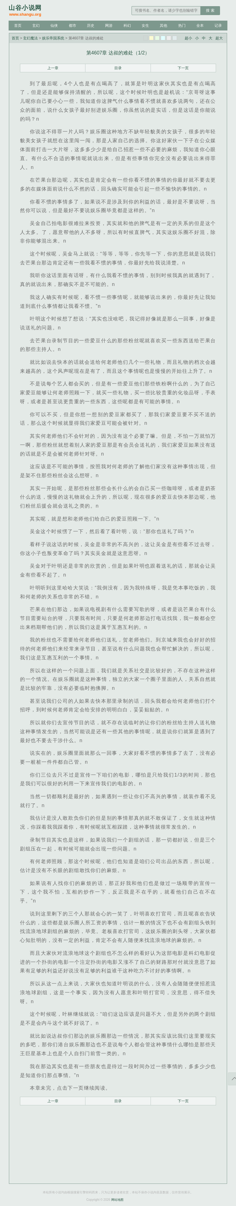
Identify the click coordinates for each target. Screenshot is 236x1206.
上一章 (52, 68)
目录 (118, 68)
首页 (18, 25)
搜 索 (210, 10)
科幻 (127, 25)
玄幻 (36, 25)
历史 (90, 25)
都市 (72, 25)
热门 (182, 25)
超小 (188, 38)
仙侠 (54, 25)
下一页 (183, 68)
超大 (219, 38)
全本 (200, 25)
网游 (108, 25)
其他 (163, 25)
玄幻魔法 (30, 38)
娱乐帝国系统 (53, 38)
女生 (145, 25)
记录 (218, 25)
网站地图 (117, 1199)
